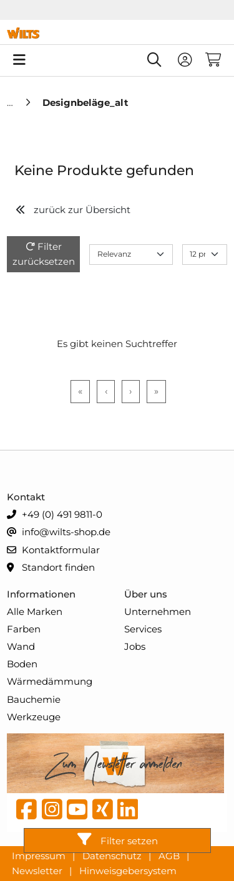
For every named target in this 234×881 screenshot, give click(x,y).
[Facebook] (26, 812)
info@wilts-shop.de (58, 532)
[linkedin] (127, 812)
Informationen (41, 594)
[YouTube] (77, 812)
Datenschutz (113, 855)
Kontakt (26, 497)
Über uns (145, 594)
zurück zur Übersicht (72, 210)
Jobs (134, 646)
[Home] (11, 102)
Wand (21, 646)
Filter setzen (117, 839)
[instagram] (52, 812)
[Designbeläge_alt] (85, 102)
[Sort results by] (131, 254)
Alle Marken (34, 611)
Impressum (40, 855)
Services (143, 629)
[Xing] (102, 812)
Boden (22, 664)
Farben (24, 629)
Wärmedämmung (49, 681)
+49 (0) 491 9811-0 (54, 515)
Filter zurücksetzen (43, 253)
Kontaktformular (53, 550)
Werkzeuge (34, 717)
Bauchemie (34, 699)
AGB (170, 855)
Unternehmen (157, 611)
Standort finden (51, 568)
